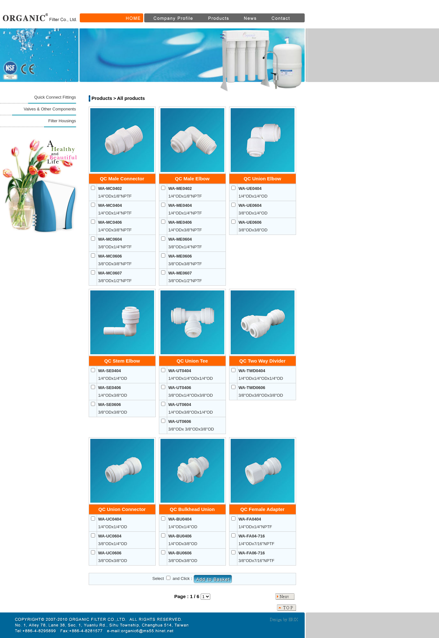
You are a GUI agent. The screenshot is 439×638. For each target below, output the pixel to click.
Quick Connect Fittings (55, 97)
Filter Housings (62, 120)
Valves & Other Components (50, 109)
